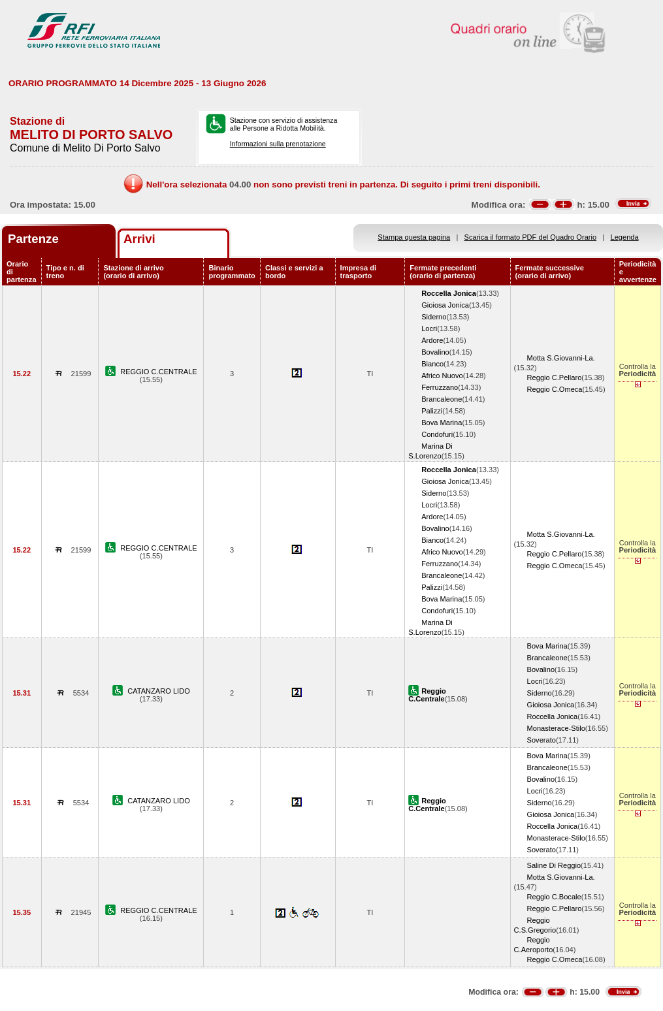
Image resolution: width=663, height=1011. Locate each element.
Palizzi (431, 411)
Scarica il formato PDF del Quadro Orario (530, 237)
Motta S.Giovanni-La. (561, 358)
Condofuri (437, 434)
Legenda (625, 237)
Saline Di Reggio (554, 865)
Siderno (433, 317)
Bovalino (435, 352)
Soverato (541, 740)
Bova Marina (441, 422)
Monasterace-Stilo (556, 728)
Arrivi (139, 239)
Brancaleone (441, 399)
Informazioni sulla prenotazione (278, 144)
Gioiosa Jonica (445, 305)
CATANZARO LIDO (158, 691)
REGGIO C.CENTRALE (158, 372)
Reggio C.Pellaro (554, 377)
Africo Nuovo (441, 375)
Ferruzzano (439, 387)
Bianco (432, 364)
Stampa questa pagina (414, 237)
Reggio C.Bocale (554, 897)
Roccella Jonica (552, 716)
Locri (429, 328)
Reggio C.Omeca (555, 389)
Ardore (432, 340)
